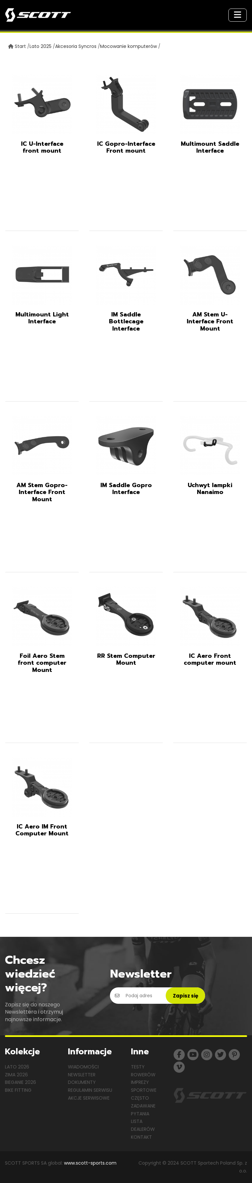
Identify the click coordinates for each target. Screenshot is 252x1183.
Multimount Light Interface (42, 318)
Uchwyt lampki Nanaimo (210, 489)
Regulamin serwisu (90, 1090)
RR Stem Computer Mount (126, 659)
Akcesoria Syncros (75, 46)
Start (20, 46)
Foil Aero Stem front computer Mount (42, 663)
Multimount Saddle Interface (210, 147)
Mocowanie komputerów (128, 46)
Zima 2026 (16, 1074)
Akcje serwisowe (89, 1098)
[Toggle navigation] (237, 15)
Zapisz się (185, 995)
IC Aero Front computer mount (210, 659)
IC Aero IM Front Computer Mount (42, 830)
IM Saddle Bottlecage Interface (126, 321)
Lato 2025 (41, 46)
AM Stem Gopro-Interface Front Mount (42, 492)
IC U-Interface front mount (42, 147)
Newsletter (81, 1074)
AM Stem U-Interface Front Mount (210, 321)
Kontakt (141, 1137)
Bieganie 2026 (20, 1082)
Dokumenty (82, 1082)
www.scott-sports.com (90, 1163)
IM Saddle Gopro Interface (126, 489)
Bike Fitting (18, 1090)
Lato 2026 (17, 1067)
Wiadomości (83, 1067)
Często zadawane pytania (143, 1106)
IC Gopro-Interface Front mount (126, 147)
